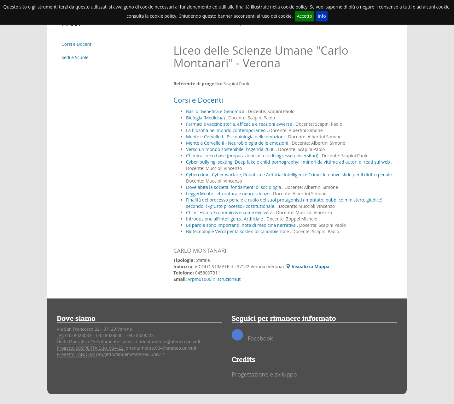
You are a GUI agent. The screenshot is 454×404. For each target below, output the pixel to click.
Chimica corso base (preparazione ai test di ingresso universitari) (252, 156)
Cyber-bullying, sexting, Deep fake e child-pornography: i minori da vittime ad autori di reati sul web (288, 162)
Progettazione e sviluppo (264, 374)
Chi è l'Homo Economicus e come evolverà (230, 212)
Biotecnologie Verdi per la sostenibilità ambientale (238, 231)
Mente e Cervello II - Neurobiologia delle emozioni (237, 143)
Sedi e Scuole (75, 57)
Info (322, 16)
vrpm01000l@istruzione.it (214, 279)
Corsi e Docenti (77, 44)
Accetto (304, 16)
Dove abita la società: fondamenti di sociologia (234, 187)
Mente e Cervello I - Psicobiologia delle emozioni (236, 137)
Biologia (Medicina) (206, 118)
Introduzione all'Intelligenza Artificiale (225, 219)
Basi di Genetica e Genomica (216, 111)
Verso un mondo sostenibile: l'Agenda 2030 (231, 149)
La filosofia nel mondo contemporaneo (226, 130)
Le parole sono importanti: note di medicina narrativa (241, 225)
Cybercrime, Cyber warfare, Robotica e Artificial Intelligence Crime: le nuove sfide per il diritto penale (289, 175)
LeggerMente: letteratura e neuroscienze (228, 193)
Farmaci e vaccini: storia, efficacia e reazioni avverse (239, 124)
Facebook (252, 335)
